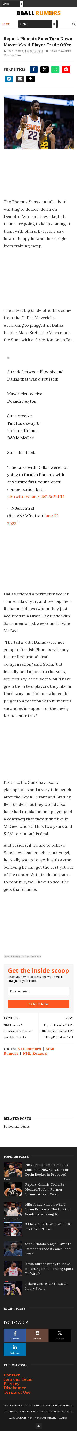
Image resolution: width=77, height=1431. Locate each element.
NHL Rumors (35, 1053)
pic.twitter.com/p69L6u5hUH (35, 496)
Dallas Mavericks (60, 51)
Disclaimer (15, 1387)
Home (6, 24)
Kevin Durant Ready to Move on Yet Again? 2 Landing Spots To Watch (49, 1269)
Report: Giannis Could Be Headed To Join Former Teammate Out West (44, 1189)
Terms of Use (17, 1392)
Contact (12, 1374)
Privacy (12, 1383)
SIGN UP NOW (38, 1004)
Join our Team (18, 1379)
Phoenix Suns (12, 55)
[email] (38, 991)
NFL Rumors (29, 1048)
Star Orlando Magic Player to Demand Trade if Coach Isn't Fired (48, 1249)
